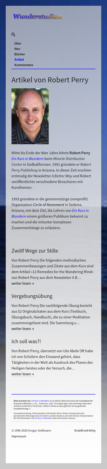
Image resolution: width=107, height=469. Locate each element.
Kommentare (23, 65)
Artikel (19, 59)
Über (17, 43)
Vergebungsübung (32, 296)
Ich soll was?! (26, 341)
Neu (17, 49)
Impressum (19, 436)
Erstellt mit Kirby (84, 430)
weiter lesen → (23, 283)
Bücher (19, 54)
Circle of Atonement (48, 204)
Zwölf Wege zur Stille (35, 250)
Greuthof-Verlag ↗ (22, 408)
